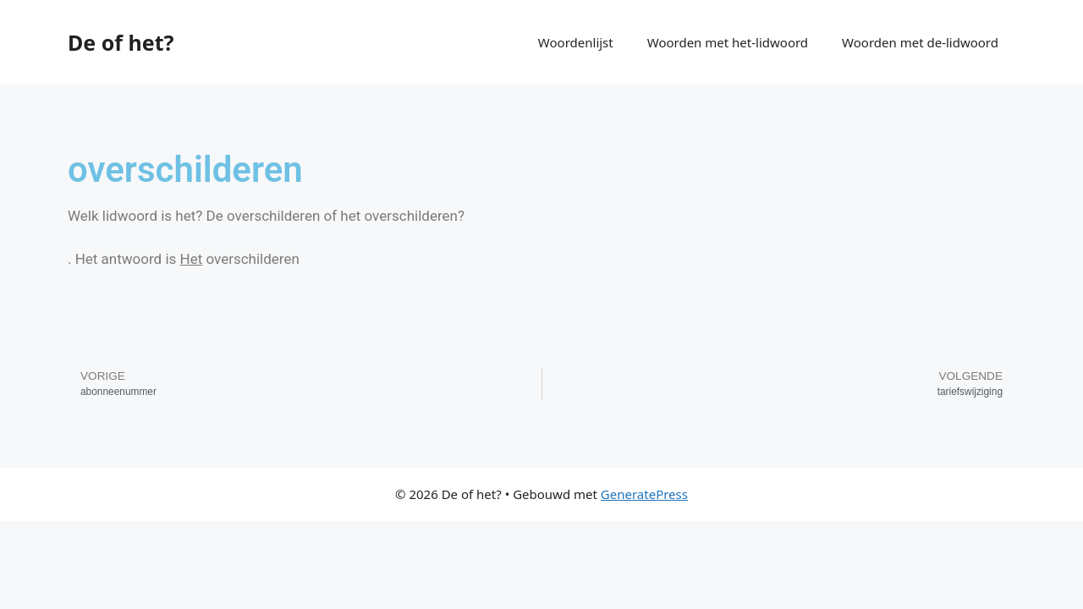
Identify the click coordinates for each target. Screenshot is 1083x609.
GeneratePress (644, 494)
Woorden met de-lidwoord (920, 42)
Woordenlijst (575, 42)
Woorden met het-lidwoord (727, 42)
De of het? (120, 42)
